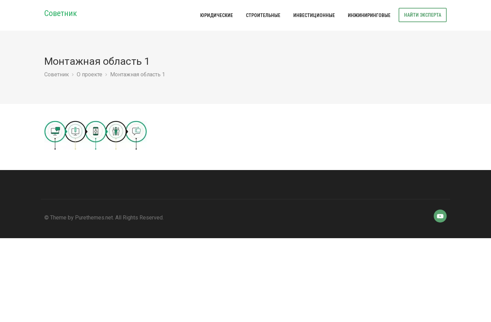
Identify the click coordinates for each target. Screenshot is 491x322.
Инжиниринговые (369, 15)
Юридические (216, 15)
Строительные (263, 15)
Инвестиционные (314, 15)
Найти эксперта (422, 15)
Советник (60, 13)
